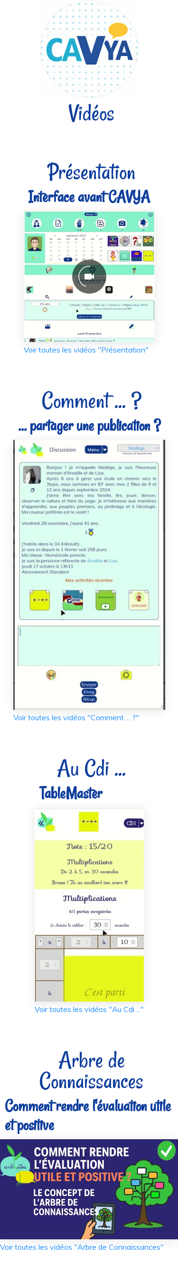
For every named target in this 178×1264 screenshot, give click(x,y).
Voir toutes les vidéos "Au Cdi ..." (89, 1009)
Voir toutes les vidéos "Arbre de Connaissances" (82, 1247)
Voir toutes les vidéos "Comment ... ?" (76, 717)
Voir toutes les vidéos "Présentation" (86, 349)
